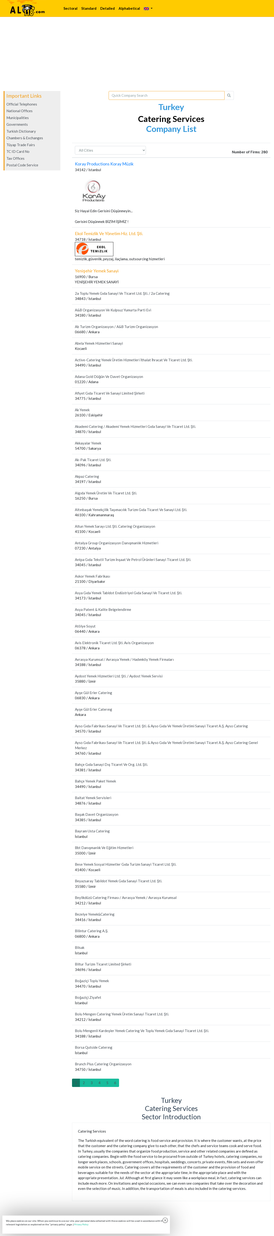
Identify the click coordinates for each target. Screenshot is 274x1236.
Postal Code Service (22, 165)
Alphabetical (129, 8)
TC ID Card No (17, 151)
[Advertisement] (137, 54)
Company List (171, 129)
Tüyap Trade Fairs (20, 145)
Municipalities (17, 118)
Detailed (107, 8)
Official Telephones (21, 104)
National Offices (19, 111)
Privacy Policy (81, 1224)
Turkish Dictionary (21, 131)
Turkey (171, 107)
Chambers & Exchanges (24, 138)
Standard (88, 8)
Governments (17, 124)
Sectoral (70, 8)
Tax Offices (15, 158)
